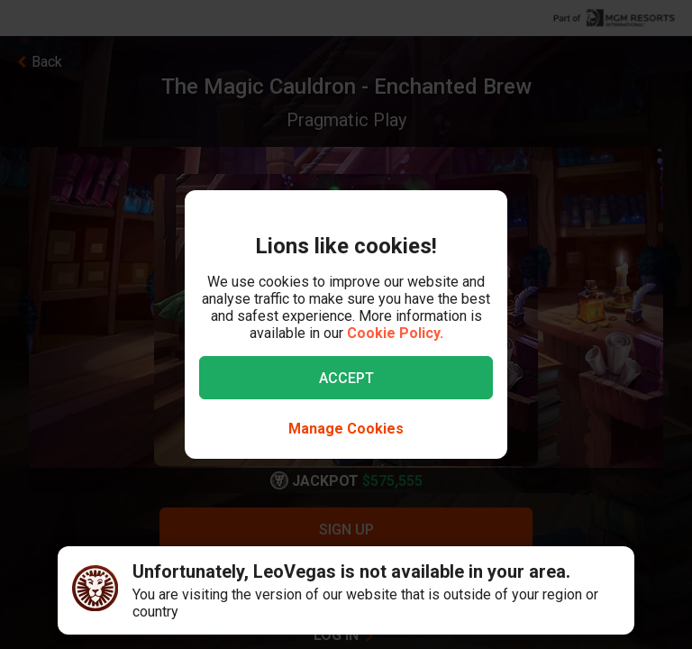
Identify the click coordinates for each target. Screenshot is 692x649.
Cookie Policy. (395, 333)
